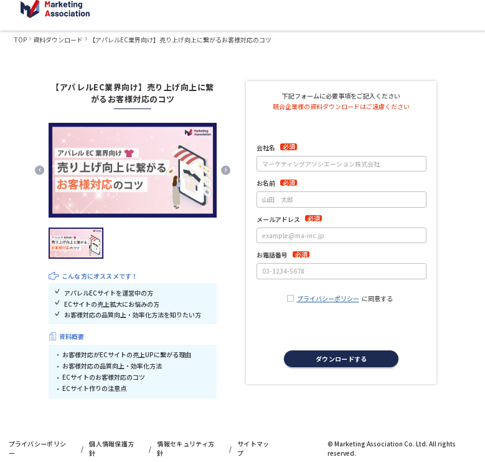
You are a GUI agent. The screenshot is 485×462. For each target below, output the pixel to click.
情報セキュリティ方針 (185, 448)
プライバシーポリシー (328, 298)
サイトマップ (253, 448)
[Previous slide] (39, 170)
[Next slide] (225, 170)
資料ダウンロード (58, 39)
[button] (76, 243)
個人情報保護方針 (111, 448)
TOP (20, 39)
